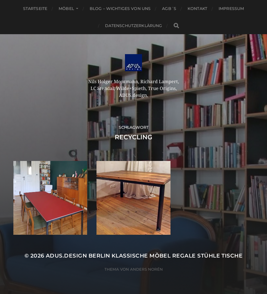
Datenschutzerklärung (133, 25)
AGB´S (169, 8)
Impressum (231, 8)
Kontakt (197, 8)
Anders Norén (146, 269)
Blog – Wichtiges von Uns (120, 8)
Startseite (35, 8)
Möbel (66, 8)
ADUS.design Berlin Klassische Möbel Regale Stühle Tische (144, 255)
